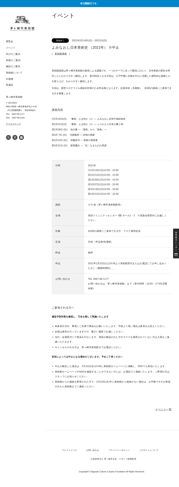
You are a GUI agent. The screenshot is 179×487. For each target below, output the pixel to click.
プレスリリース (69, 450)
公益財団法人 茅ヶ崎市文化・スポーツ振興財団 (113, 459)
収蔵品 (9, 85)
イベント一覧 (163, 409)
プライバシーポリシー (119, 450)
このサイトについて (149, 450)
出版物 (9, 79)
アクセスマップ (13, 124)
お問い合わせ (92, 450)
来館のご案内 (13, 60)
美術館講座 (61, 54)
